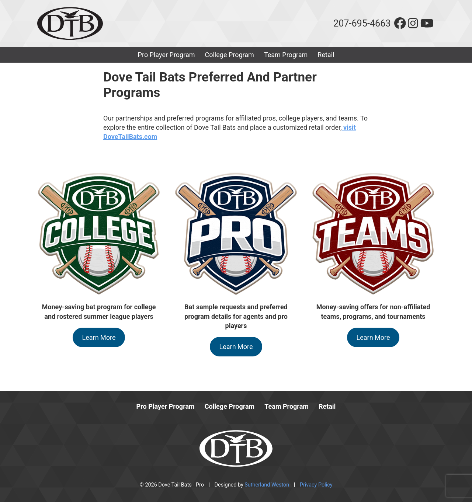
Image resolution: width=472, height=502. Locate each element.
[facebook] (400, 23)
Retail (325, 55)
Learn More (99, 337)
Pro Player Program (166, 55)
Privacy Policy (316, 485)
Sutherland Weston (266, 485)
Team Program (286, 55)
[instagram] (413, 23)
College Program (229, 55)
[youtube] (426, 23)
